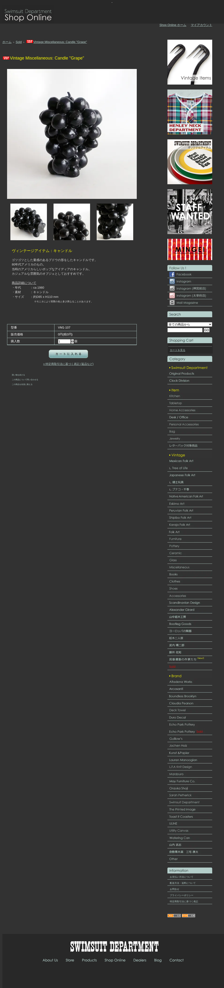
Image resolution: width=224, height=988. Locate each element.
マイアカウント (201, 25)
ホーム (7, 42)
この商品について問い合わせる (25, 379)
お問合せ (174, 889)
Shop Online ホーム (172, 25)
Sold (19, 42)
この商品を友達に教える (22, 384)
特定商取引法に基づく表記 (184, 901)
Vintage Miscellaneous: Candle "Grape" (56, 42)
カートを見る (177, 350)
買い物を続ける (18, 375)
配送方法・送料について (183, 883)
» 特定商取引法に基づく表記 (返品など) (68, 364)
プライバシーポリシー (181, 895)
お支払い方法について (181, 877)
